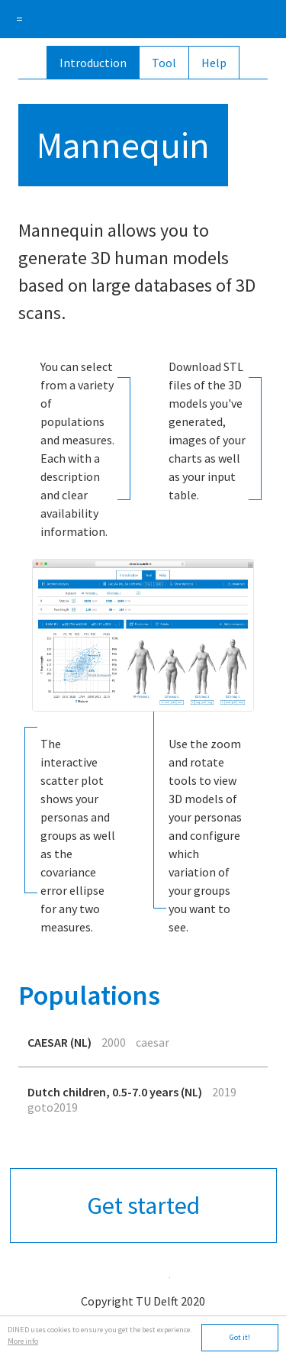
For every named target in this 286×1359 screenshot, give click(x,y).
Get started (143, 1205)
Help (214, 62)
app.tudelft (143, 1273)
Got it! (240, 1337)
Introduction (93, 62)
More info (23, 1341)
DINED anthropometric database (143, 19)
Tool (164, 62)
